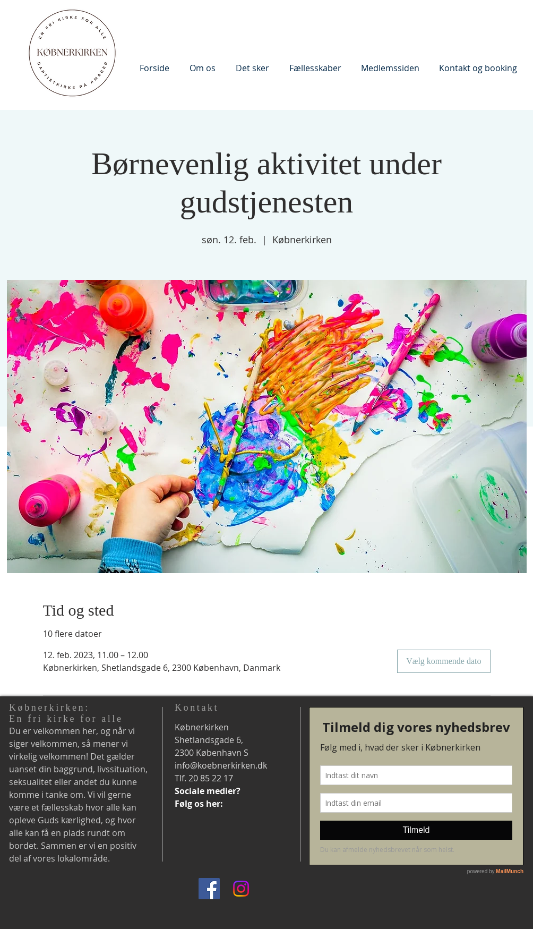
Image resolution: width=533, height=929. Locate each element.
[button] (202, 67)
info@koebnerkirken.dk (221, 765)
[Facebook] (209, 888)
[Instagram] (241, 888)
